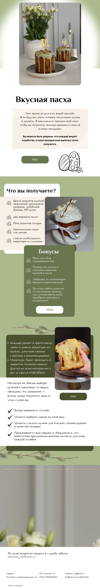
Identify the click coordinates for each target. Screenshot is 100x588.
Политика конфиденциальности (21, 577)
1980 (35, 159)
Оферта (10, 573)
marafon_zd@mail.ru (21, 556)
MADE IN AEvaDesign (15, 585)
